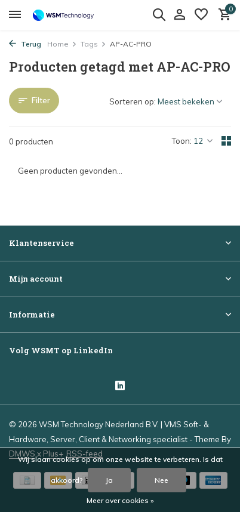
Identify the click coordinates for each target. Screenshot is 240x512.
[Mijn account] (179, 14)
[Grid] (226, 141)
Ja (109, 480)
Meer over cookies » (120, 500)
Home (62, 43)
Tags (93, 43)
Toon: (182, 141)
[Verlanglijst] (201, 15)
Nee (161, 480)
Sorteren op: (132, 101)
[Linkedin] (120, 387)
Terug (25, 43)
